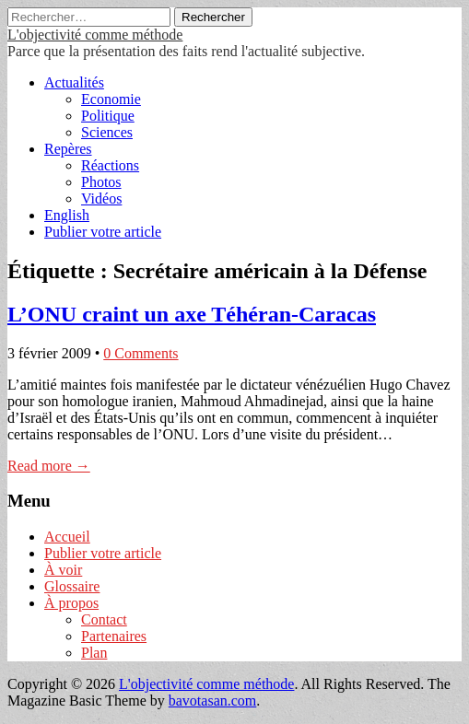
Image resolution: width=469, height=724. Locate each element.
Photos (101, 182)
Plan (94, 652)
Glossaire (72, 586)
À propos (71, 603)
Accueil (67, 536)
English (66, 215)
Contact (104, 619)
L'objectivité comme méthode (94, 34)
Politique (108, 115)
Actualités (74, 82)
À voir (63, 570)
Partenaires (114, 636)
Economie (111, 99)
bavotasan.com (213, 700)
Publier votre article (102, 231)
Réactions (110, 165)
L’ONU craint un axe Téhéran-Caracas (191, 314)
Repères (68, 149)
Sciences (107, 132)
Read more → (48, 465)
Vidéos (101, 198)
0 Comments (140, 353)
